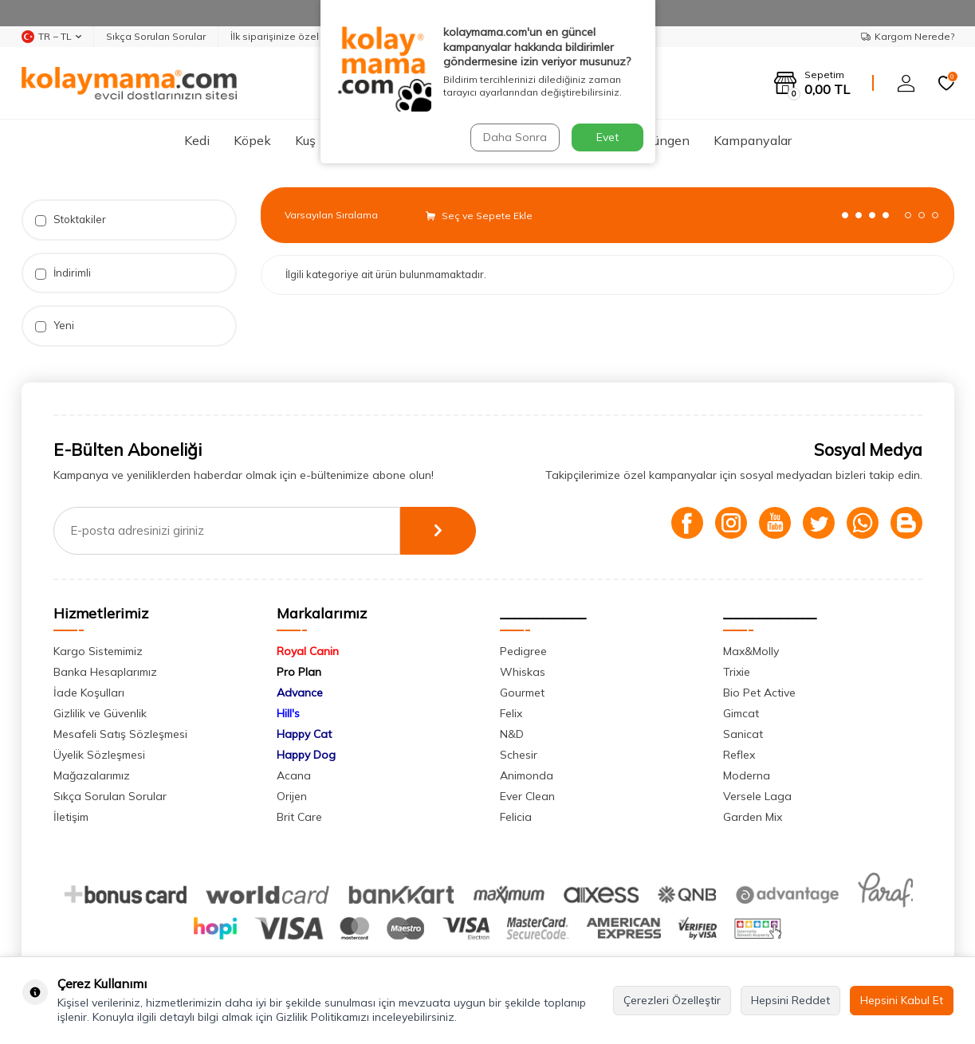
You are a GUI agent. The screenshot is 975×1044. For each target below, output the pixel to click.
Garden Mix (752, 817)
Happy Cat (304, 734)
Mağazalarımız (91, 775)
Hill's (288, 713)
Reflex (739, 755)
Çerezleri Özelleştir (672, 1000)
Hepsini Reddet (790, 1000)
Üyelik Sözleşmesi (99, 755)
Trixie (736, 672)
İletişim (70, 817)
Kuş (305, 140)
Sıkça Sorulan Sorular (156, 36)
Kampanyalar (753, 140)
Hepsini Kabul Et (901, 1000)
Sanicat (743, 734)
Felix (511, 713)
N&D (512, 734)
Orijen (292, 796)
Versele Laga (757, 796)
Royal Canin (308, 651)
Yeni (54, 325)
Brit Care (299, 817)
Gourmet (522, 692)
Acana (294, 775)
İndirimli (63, 273)
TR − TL (51, 36)
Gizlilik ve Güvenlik (100, 713)
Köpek (252, 140)
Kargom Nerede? (907, 36)
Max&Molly (751, 651)
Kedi (197, 140)
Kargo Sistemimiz (98, 651)
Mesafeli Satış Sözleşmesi (120, 734)
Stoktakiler (70, 219)
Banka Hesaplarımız (105, 672)
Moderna (746, 775)
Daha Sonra (515, 137)
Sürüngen (662, 140)
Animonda (526, 775)
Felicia (516, 817)
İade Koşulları (88, 692)
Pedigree (523, 651)
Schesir (518, 755)
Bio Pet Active (759, 692)
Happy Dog (306, 755)
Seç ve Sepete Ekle (479, 216)
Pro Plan (299, 672)
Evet (607, 137)
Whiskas (522, 672)
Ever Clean (527, 796)
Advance (300, 692)
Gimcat (741, 713)
